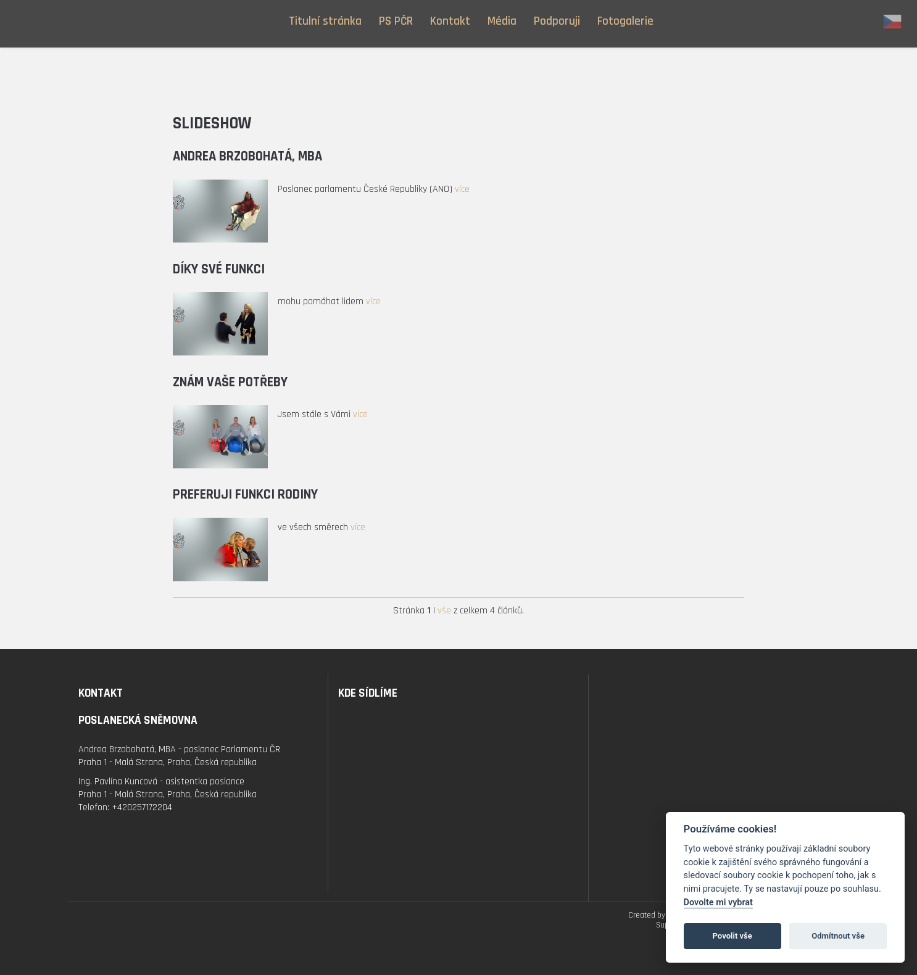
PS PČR (396, 21)
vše (444, 610)
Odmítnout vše (838, 935)
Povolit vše (732, 935)
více (462, 189)
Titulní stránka (325, 21)
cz (892, 21)
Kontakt (450, 21)
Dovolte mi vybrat (718, 902)
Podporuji (557, 21)
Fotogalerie (625, 21)
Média (502, 21)
